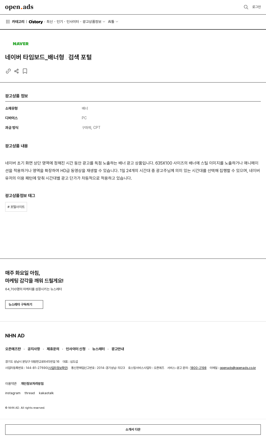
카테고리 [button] (14, 21)
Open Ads (19, 7)
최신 (49, 22)
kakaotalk (46, 393)
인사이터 (72, 22)
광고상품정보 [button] (92, 22)
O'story (36, 22)
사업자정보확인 (58, 368)
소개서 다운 (133, 429)
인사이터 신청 (75, 349)
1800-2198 (198, 368)
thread (30, 393)
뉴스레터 (98, 349)
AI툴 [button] (111, 22)
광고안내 (117, 349)
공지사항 (34, 349)
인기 (60, 22)
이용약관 (11, 384)
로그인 (256, 7)
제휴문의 (53, 349)
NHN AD (15, 335)
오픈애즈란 (13, 349)
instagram (13, 393)
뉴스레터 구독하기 (24, 304)
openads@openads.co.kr (238, 368)
